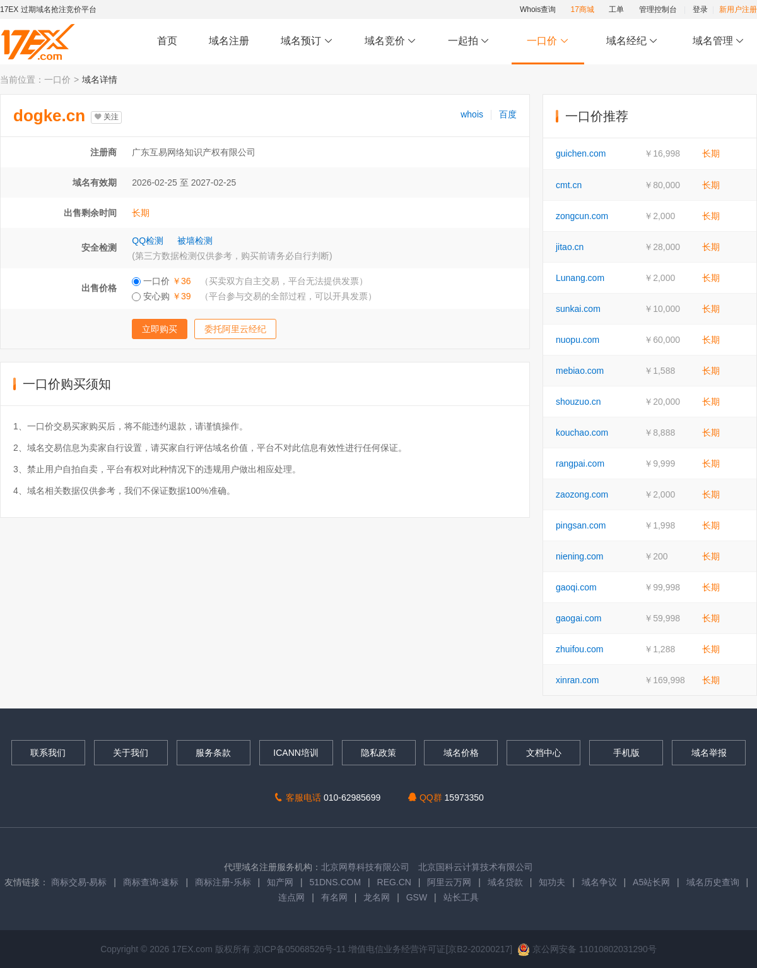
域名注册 (229, 40)
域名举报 (709, 753)
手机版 (626, 753)
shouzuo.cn (578, 402)
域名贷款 (505, 882)
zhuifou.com (579, 649)
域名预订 (306, 41)
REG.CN (394, 882)
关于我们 (130, 753)
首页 (167, 40)
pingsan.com (581, 525)
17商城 (582, 9)
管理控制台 (658, 9)
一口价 (548, 41)
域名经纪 (631, 41)
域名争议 (600, 882)
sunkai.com (578, 309)
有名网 (334, 897)
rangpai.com (580, 463)
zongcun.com (582, 216)
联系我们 (48, 753)
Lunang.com (580, 278)
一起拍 (470, 41)
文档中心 (543, 753)
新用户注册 (738, 9)
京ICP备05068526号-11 (301, 949)
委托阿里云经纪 (235, 329)
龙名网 (376, 897)
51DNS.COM (335, 882)
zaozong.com (582, 494)
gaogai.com (578, 618)
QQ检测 (147, 241)
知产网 (280, 882)
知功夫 (552, 882)
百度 (508, 114)
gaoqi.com (576, 587)
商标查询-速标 (152, 882)
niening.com (580, 556)
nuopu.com (577, 340)
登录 (700, 9)
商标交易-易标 (79, 882)
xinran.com (577, 680)
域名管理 (718, 41)
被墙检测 (195, 241)
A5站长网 (651, 882)
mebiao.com (580, 371)
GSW (416, 897)
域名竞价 (390, 41)
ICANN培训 (296, 753)
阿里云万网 (449, 882)
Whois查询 (538, 9)
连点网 (291, 897)
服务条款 (213, 753)
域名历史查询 (712, 882)
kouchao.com (582, 432)
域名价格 (461, 753)
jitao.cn (570, 247)
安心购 (254, 296)
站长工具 (461, 897)
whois (472, 114)
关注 (106, 116)
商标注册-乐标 (223, 882)
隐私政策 (378, 753)
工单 (616, 9)
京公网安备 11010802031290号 (587, 949)
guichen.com (581, 153)
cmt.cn (569, 185)
